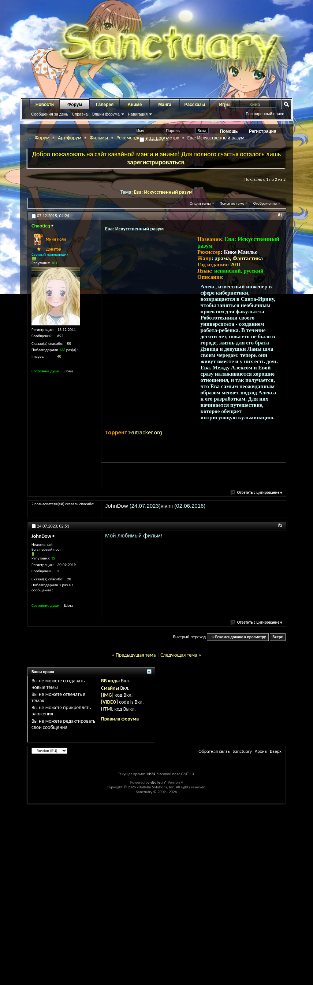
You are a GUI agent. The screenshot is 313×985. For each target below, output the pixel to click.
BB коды (110, 681)
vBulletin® (158, 782)
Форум (74, 104)
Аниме (135, 104)
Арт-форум (69, 138)
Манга (164, 104)
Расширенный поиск (265, 114)
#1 (280, 215)
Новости (45, 104)
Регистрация (262, 131)
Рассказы (195, 104)
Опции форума (105, 114)
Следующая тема (178, 655)
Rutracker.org (145, 432)
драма (222, 258)
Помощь (229, 131)
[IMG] (107, 695)
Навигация (138, 114)
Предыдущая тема (136, 655)
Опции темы (200, 203)
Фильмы (99, 138)
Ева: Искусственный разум (163, 192)
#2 (280, 525)
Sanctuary (241, 751)
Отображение (265, 203)
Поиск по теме (232, 203)
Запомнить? (153, 140)
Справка (79, 114)
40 (59, 356)
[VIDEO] (109, 702)
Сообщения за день (49, 114)
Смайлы (110, 688)
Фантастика (247, 258)
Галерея (104, 104)
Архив (261, 751)
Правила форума (120, 719)
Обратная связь (214, 751)
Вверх (277, 637)
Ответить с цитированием (256, 492)
